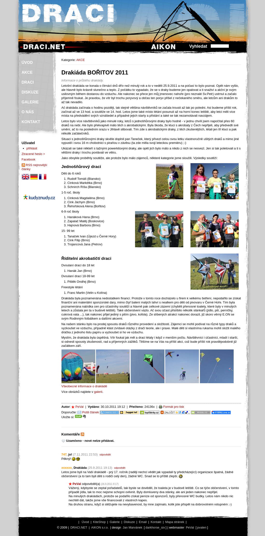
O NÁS (28, 112)
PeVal (79, 407)
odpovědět (105, 454)
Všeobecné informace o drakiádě (84, 386)
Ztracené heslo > (33, 154)
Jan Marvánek (132, 527)
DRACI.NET (78, 527)
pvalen (201, 527)
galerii (98, 392)
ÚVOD (27, 62)
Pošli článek (90, 412)
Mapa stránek (174, 522)
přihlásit (32, 148)
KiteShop (99, 522)
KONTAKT (31, 122)
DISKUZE (30, 92)
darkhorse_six (155, 527)
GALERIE (30, 102)
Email (143, 522)
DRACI (28, 82)
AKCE (80, 60)
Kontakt (156, 522)
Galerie (115, 522)
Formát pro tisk (173, 407)
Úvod (85, 522)
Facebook (28, 159)
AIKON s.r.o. (100, 527)
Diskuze (129, 522)
